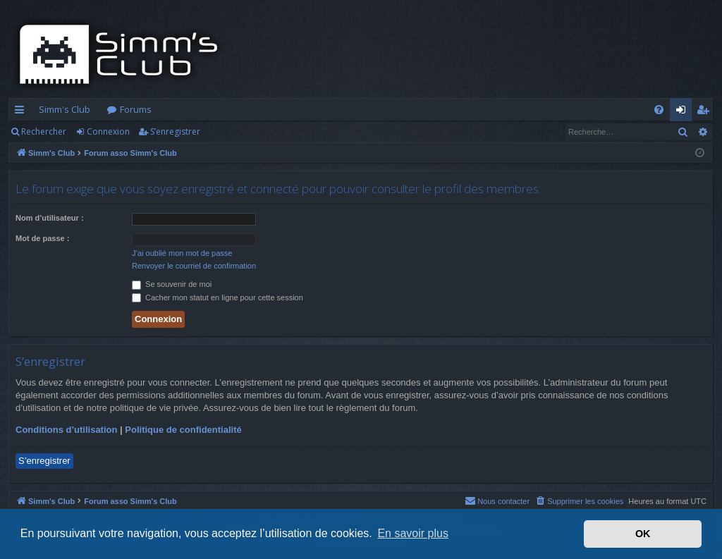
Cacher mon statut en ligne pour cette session (217, 297)
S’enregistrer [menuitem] (705, 112)
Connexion (108, 131)
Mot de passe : (42, 238)
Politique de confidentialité (183, 429)
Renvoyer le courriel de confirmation (194, 266)
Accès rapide (22, 112)
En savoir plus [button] (412, 533)
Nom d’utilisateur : (50, 218)
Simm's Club (64, 109)
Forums (136, 109)
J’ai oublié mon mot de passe (182, 253)
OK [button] (643, 533)
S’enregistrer (175, 131)
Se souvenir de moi (172, 284)
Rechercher (43, 131)
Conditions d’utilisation (66, 429)
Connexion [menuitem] (683, 112)
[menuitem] (659, 109)
